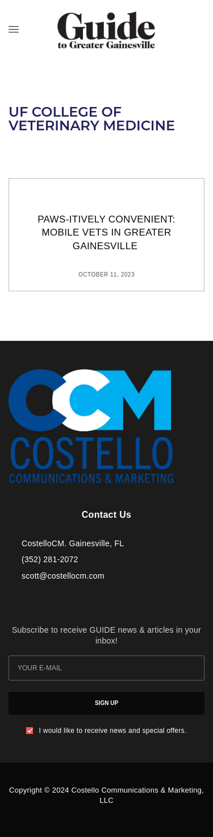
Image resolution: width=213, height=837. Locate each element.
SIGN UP (106, 703)
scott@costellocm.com (63, 575)
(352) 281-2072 (50, 559)
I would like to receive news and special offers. (112, 730)
